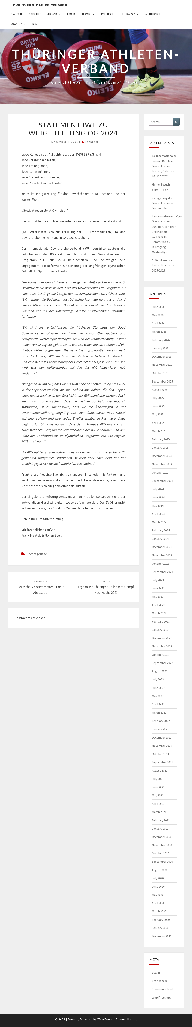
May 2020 (158, 895)
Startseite (17, 14)
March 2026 (159, 331)
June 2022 (158, 688)
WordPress (105, 1019)
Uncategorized (36, 554)
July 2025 (158, 398)
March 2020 (159, 911)
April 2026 (158, 323)
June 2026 (158, 307)
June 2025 (158, 406)
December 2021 (162, 737)
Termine (86, 14)
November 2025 (162, 365)
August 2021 (159, 770)
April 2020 (158, 903)
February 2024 (161, 530)
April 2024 (158, 514)
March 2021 (159, 812)
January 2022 (160, 729)
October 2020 (160, 853)
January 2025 (160, 447)
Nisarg (132, 1019)
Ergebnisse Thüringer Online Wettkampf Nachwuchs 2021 (106, 587)
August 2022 (159, 671)
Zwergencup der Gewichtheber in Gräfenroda (162, 203)
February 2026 (161, 340)
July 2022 (158, 679)
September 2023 (162, 572)
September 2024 (162, 481)
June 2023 (158, 588)
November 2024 (162, 464)
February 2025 (161, 439)
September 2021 (162, 762)
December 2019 (162, 936)
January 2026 (160, 348)
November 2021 (162, 746)
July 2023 (158, 580)
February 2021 (161, 820)
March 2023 (159, 613)
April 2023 (158, 605)
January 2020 (160, 928)
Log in (156, 972)
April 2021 (158, 803)
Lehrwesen (129, 14)
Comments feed (162, 989)
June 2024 (158, 497)
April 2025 (158, 423)
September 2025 (162, 381)
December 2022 (162, 638)
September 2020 (162, 861)
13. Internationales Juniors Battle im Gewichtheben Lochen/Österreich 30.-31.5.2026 (164, 166)
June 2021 (158, 787)
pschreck (92, 141)
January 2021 (160, 828)
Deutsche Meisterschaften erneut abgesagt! (40, 587)
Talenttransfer (154, 14)
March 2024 (159, 522)
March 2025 (159, 431)
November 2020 (162, 845)
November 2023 (162, 555)
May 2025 (158, 414)
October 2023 (160, 563)
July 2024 (158, 489)
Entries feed (159, 981)
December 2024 (162, 456)
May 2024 (158, 505)
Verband (52, 14)
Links (34, 23)
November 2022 (162, 646)
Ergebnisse (107, 14)
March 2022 (159, 712)
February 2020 (161, 919)
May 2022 (158, 696)
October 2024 (160, 472)
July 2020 (158, 878)
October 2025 (160, 373)
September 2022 (162, 663)
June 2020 (158, 886)
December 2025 (162, 356)
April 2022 (158, 704)
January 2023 (160, 630)
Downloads (18, 23)
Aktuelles (35, 14)
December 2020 (162, 837)
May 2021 (158, 795)
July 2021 (158, 779)
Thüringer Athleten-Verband (39, 4)
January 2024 (160, 538)
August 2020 (159, 870)
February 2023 (161, 621)
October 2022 (160, 654)
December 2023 (162, 547)
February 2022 (161, 721)
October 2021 (160, 754)
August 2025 (159, 389)
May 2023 (158, 596)
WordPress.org (161, 997)
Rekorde (71, 14)
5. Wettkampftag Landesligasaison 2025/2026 (163, 265)
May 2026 (158, 315)
